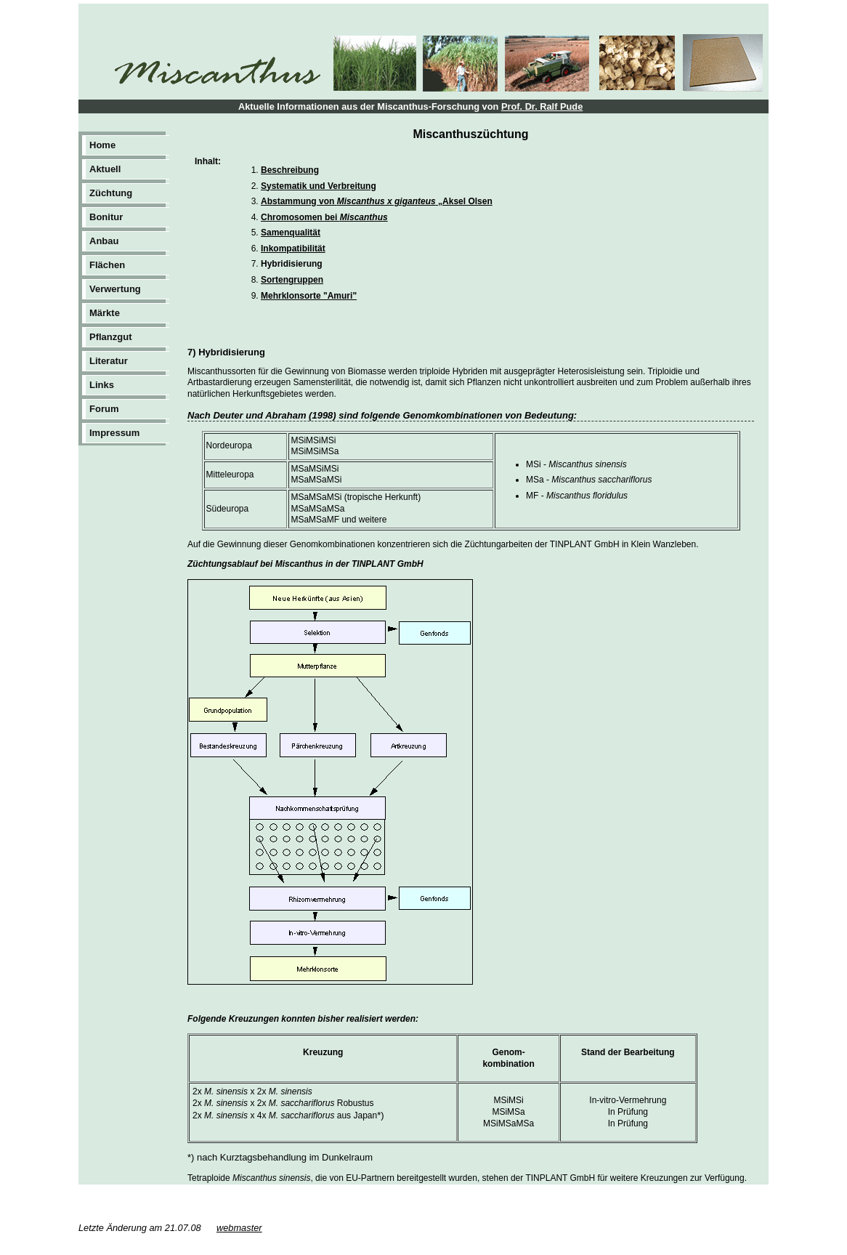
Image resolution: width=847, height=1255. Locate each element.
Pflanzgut (110, 336)
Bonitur (106, 216)
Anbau (103, 240)
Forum (103, 408)
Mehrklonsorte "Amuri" (309, 296)
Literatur (108, 360)
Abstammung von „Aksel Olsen (377, 201)
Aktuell (105, 169)
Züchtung (110, 192)
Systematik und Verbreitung (318, 186)
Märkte (104, 312)
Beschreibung (290, 170)
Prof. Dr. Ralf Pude (542, 106)
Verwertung (115, 288)
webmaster (239, 1227)
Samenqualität (290, 232)
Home (102, 145)
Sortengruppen (292, 280)
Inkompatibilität (293, 248)
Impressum (114, 432)
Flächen (107, 264)
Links (101, 384)
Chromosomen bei (324, 217)
